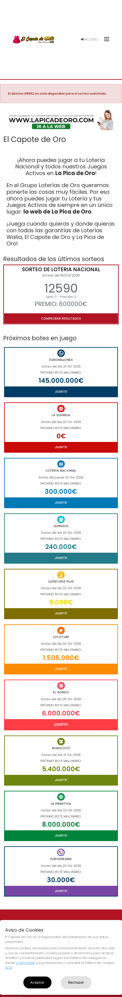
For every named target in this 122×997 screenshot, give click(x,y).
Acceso (89, 39)
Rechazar (76, 982)
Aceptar (37, 982)
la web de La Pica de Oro (57, 211)
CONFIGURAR (25, 963)
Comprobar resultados (61, 318)
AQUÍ (8, 967)
